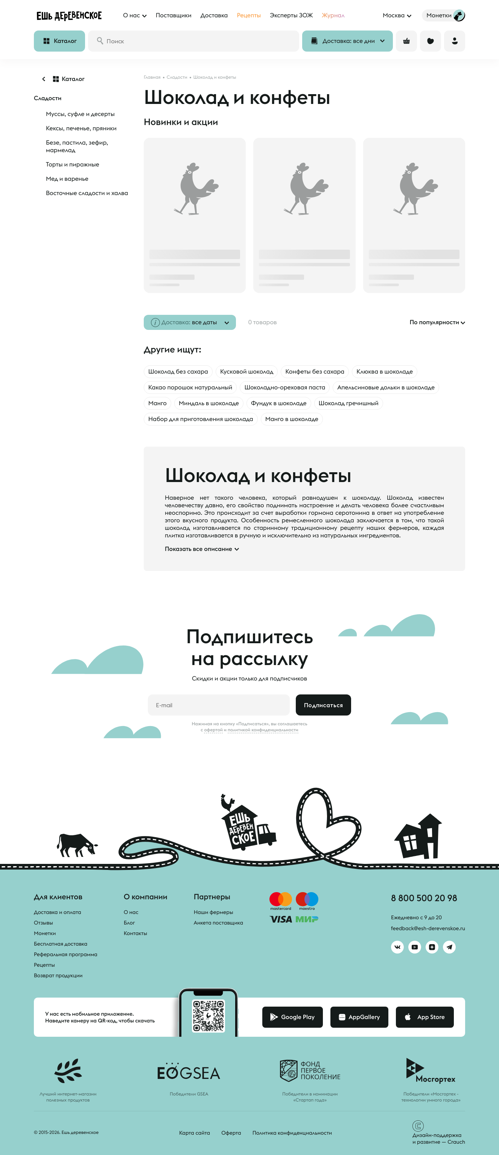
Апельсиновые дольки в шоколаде (386, 387)
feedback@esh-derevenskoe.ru (428, 928)
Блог (129, 923)
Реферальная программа (65, 954)
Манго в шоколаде (291, 419)
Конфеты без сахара (314, 371)
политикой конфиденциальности (263, 729)
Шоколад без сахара (178, 371)
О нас (131, 912)
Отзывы (43, 923)
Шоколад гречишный (349, 403)
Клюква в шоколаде (384, 371)
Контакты (136, 933)
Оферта (231, 1133)
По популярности (434, 322)
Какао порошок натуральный (190, 387)
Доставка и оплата (57, 912)
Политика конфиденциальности (292, 1133)
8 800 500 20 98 (424, 898)
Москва (394, 15)
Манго (157, 403)
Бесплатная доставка (60, 944)
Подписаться (323, 705)
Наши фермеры (213, 912)
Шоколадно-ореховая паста (284, 387)
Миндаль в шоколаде (209, 403)
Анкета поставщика (218, 923)
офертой (213, 729)
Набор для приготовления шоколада (200, 419)
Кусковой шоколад (246, 371)
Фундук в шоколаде (279, 403)
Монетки (45, 933)
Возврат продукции (58, 975)
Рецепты (44, 965)
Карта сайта (194, 1133)
